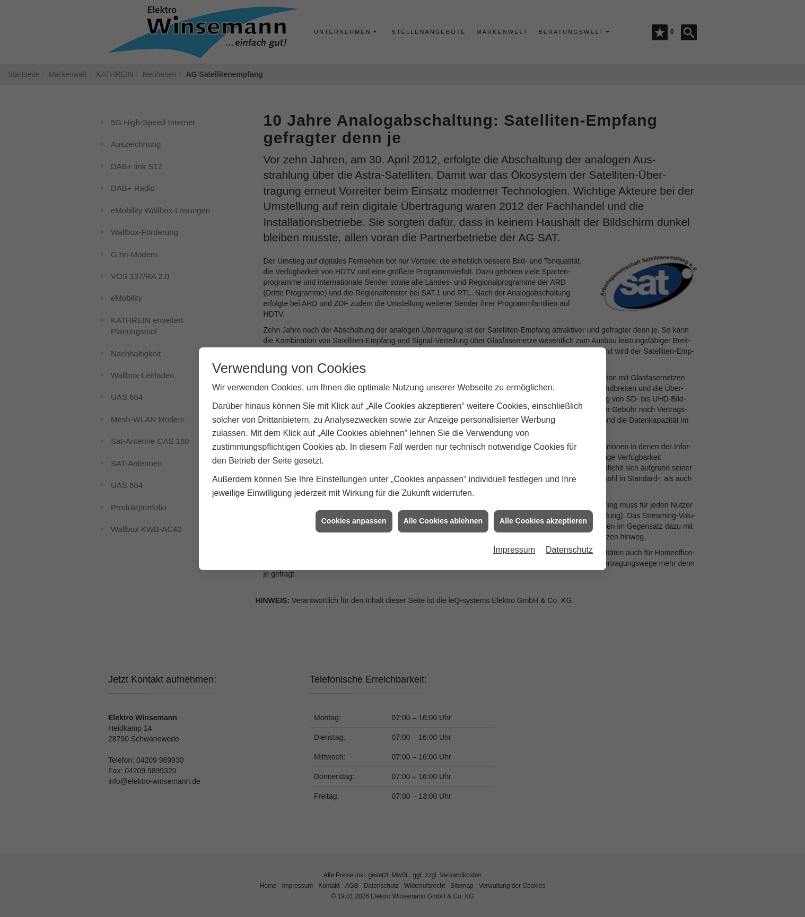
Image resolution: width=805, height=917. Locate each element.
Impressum (514, 542)
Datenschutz (569, 542)
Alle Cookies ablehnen (443, 514)
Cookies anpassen (354, 514)
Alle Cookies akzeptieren (543, 514)
